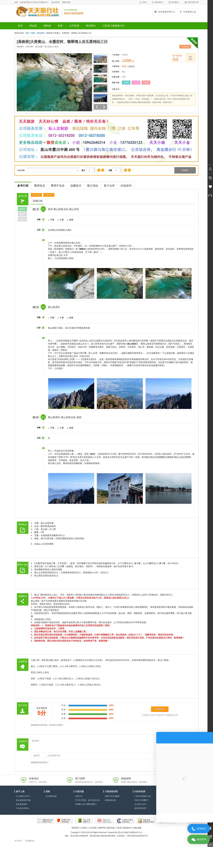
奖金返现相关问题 (23, 800)
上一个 (97, 107)
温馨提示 (75, 185)
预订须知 (92, 185)
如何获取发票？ (140, 808)
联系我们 (75, 828)
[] (55, 2)
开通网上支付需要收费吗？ (86, 804)
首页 (27, 33)
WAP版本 (175, 2)
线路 (33, 33)
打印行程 (36, 195)
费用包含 (39, 185)
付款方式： (116, 89)
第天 (22, 209)
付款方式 (79, 796)
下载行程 (48, 195)
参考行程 (22, 185)
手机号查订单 (193, 2)
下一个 (103, 107)
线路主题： (116, 82)
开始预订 (185, 170)
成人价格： (116, 61)
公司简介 (84, 828)
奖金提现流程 (21, 804)
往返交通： (116, 77)
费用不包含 (58, 185)
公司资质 (93, 828)
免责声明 (102, 828)
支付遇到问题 (51, 796)
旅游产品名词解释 (112, 796)
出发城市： (116, 72)
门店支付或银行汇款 (142, 796)
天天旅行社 (29, 841)
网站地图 (137, 828)
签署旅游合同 (110, 800)
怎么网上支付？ (140, 804)
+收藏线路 (185, 47)
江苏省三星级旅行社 (124, 828)
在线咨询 (126, 185)
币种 (144, 2)
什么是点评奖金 (22, 808)
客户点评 (109, 185)
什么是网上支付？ (23, 796)
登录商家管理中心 (164, 11)
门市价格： (116, 55)
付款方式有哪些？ (141, 800)
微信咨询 (159, 2)
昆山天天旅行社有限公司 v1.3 (130, 832)
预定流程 (110, 828)
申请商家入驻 (187, 11)
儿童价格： (116, 66)
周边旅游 (40, 33)
